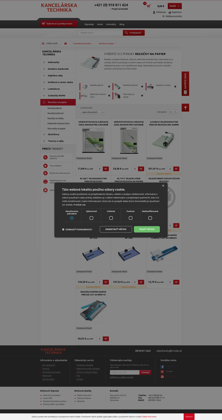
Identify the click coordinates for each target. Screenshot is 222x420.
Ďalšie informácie (149, 417)
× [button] (163, 186)
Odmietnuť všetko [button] (115, 229)
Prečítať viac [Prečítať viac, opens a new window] (79, 204)
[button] (77, 229)
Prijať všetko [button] (146, 229)
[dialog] (111, 210)
